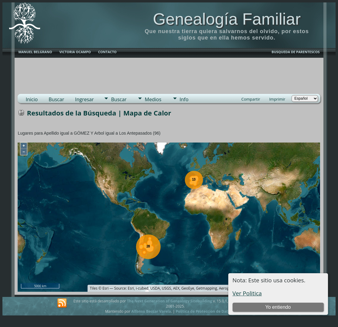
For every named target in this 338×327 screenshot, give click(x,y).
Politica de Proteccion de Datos (204, 311)
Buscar (56, 99)
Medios (153, 99)
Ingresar (84, 99)
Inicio (32, 99)
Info (184, 99)
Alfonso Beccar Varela (151, 311)
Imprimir (277, 99)
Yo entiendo (278, 307)
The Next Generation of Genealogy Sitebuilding (169, 301)
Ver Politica (247, 293)
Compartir (250, 99)
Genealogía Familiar (227, 19)
